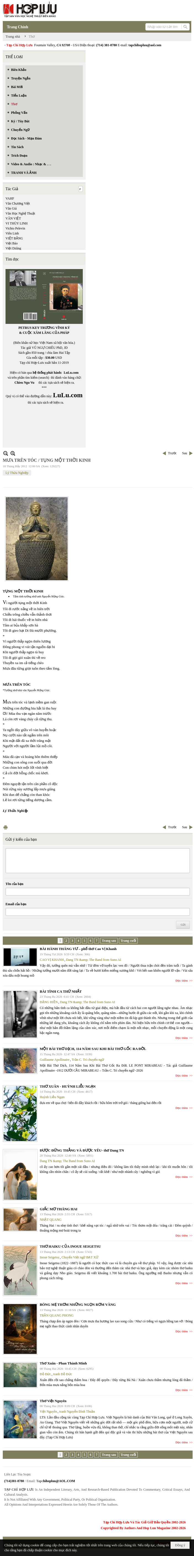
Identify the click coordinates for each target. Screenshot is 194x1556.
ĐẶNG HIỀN (49, 1002)
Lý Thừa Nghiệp (17, 473)
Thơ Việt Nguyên (53, 1401)
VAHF (10, 198)
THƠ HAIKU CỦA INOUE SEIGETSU (70, 1246)
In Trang (5, 827)
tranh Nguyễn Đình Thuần (77, 1411)
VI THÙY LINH (17, 223)
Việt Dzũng (13, 248)
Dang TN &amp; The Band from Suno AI (93, 960)
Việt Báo (12, 243)
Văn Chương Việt (18, 203)
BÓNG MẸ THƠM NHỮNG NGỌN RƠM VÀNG (78, 1304)
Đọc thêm (182, 980)
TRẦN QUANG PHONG (57, 1315)
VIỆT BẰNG (14, 238)
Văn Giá (11, 208)
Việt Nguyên (48, 1411)
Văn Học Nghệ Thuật (20, 213)
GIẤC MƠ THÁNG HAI (59, 1209)
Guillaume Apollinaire (55, 1060)
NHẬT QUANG (51, 1220)
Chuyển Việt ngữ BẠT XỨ (80, 1257)
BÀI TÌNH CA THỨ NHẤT (61, 991)
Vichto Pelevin (15, 228)
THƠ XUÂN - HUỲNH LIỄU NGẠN (67, 1086)
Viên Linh (12, 233)
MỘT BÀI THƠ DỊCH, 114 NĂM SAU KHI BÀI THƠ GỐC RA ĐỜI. (93, 1049)
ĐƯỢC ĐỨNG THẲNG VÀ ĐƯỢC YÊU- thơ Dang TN (82, 1150)
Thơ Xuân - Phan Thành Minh (63, 1363)
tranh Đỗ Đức (62, 1374)
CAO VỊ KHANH (52, 960)
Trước (172, 453)
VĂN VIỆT (13, 218)
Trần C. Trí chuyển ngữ (88, 1060)
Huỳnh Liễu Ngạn (52, 1097)
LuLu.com (71, 373)
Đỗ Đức (45, 1374)
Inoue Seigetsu (49, 1257)
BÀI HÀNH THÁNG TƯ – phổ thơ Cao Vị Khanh (78, 949)
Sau (184, 453)
